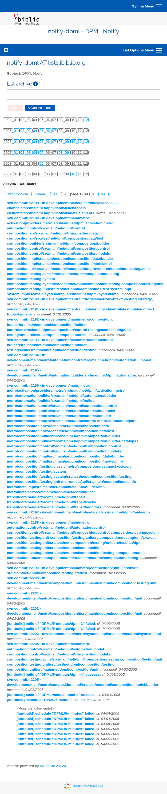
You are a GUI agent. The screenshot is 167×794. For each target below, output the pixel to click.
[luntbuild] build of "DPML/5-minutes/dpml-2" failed (51, 624)
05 (42, 131)
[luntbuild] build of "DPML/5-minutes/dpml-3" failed (51, 629)
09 (67, 142)
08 (60, 142)
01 (16, 131)
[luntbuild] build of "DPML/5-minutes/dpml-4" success (53, 674)
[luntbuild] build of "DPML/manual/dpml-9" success (51, 695)
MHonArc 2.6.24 (53, 766)
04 (35, 131)
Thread (41, 194)
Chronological (17, 194)
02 (22, 131)
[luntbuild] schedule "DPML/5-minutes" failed (46, 700)
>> (103, 194)
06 (48, 131)
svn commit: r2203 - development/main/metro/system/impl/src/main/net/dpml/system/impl (84, 634)
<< (55, 194)
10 (73, 142)
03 (29, 131)
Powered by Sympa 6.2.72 (87, 785)
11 (80, 142)
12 (86, 120)
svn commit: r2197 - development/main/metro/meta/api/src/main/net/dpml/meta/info (78, 512)
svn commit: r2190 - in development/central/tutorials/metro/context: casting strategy (79, 299)
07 (54, 131)
